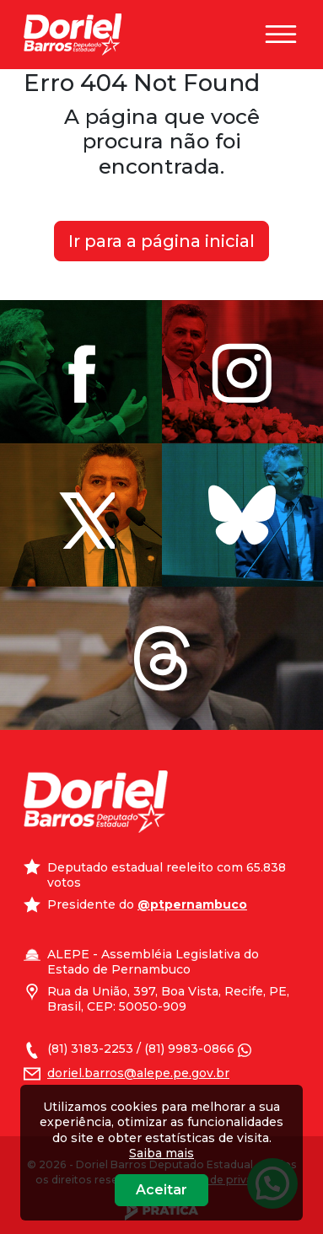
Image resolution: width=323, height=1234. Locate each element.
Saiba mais (161, 1153)
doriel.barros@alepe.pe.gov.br (138, 1073)
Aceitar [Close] (161, 1190)
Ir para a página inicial (161, 241)
